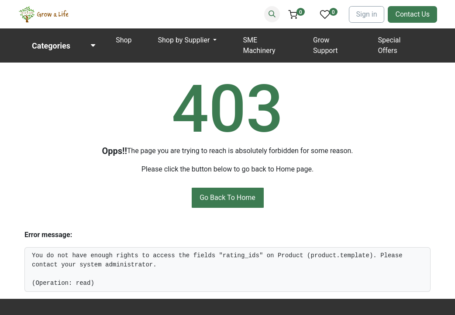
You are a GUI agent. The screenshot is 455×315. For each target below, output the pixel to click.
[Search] (272, 14)
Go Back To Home (227, 197)
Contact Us (412, 14)
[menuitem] (124, 40)
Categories (51, 45)
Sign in (366, 14)
